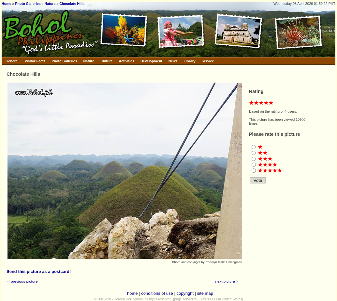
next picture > (227, 281)
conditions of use (157, 293)
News (173, 61)
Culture (106, 61)
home (132, 293)
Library (190, 61)
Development (151, 61)
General (12, 61)
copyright (185, 293)
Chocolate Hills (71, 4)
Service (208, 61)
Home (6, 4)
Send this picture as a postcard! (39, 271)
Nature (50, 4)
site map (205, 293)
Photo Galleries (27, 4)
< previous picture (22, 281)
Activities (126, 61)
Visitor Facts (35, 61)
